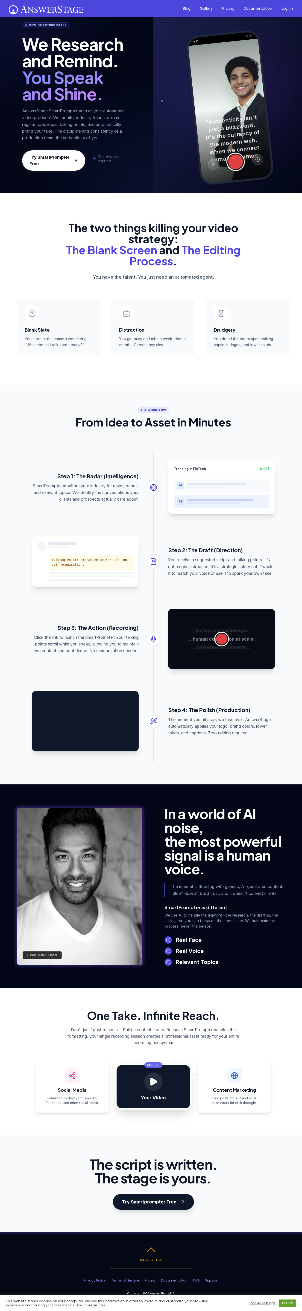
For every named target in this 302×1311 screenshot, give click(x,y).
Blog (187, 8)
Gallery (206, 8)
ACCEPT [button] (287, 1303)
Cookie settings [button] (262, 1303)
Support (212, 1280)
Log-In (287, 8)
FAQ (196, 1280)
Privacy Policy (95, 1280)
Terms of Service (125, 1280)
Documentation (257, 8)
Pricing (228, 8)
